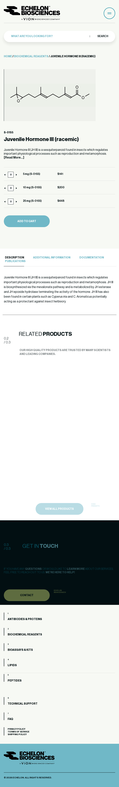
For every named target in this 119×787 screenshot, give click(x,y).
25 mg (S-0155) (32, 201)
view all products (59, 518)
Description (14, 257)
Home (8, 56)
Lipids (12, 665)
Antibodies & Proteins (25, 619)
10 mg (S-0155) (32, 187)
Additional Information (51, 257)
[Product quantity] (11, 175)
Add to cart (26, 221)
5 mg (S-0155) (31, 174)
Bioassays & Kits (20, 650)
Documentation (91, 257)
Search (102, 35)
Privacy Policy (16, 729)
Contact (26, 602)
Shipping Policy (17, 734)
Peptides (15, 680)
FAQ (10, 719)
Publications (15, 261)
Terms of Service (18, 732)
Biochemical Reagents (31, 56)
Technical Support (22, 703)
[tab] (14, 257)
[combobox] (49, 35)
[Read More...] (14, 157)
